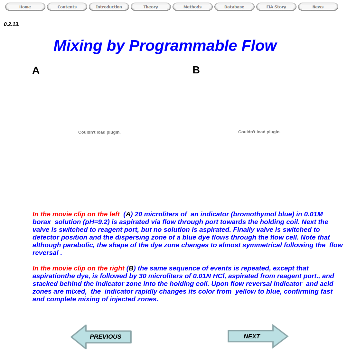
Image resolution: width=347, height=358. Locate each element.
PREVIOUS (105, 336)
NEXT (252, 336)
